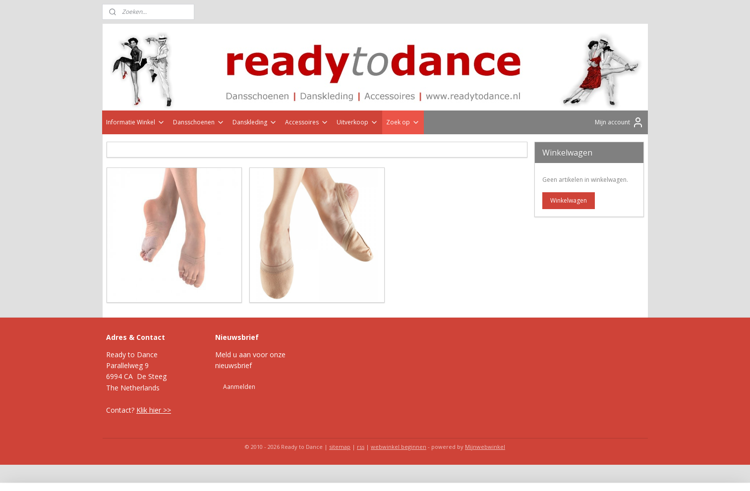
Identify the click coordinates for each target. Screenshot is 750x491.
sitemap (339, 446)
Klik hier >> (153, 410)
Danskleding (254, 122)
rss (360, 446)
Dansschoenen (199, 122)
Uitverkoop (357, 122)
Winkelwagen (568, 200)
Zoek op (403, 122)
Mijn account (619, 122)
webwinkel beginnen (398, 446)
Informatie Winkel (135, 122)
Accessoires (307, 122)
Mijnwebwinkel (485, 446)
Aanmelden (239, 386)
